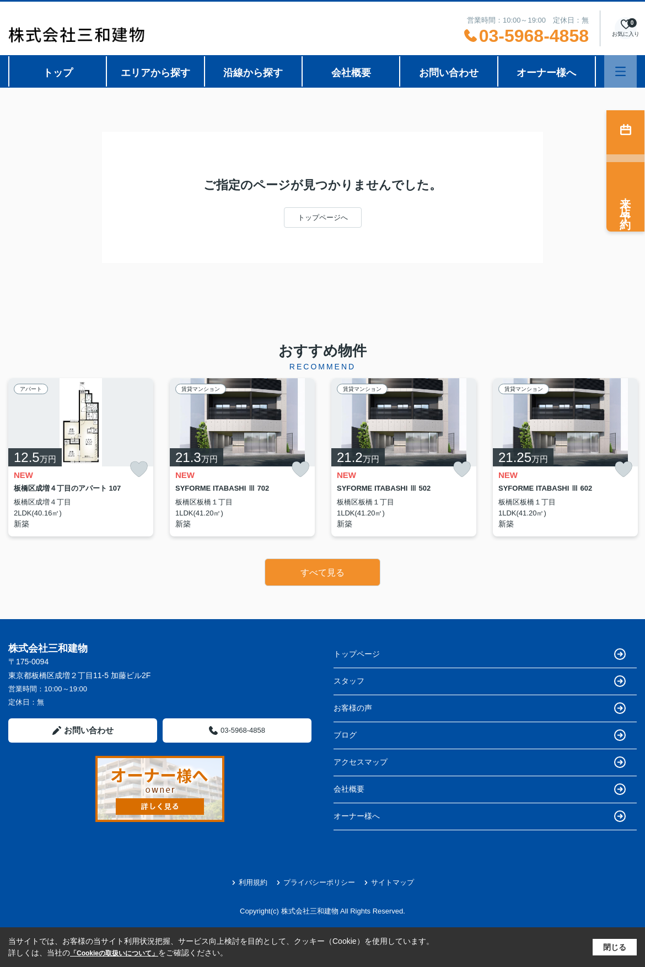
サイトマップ (389, 882)
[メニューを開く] (620, 71)
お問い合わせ (449, 72)
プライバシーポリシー (315, 882)
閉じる (614, 947)
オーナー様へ (546, 72)
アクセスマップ (480, 762)
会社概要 (351, 72)
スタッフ (480, 681)
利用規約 (249, 882)
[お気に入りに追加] (139, 469)
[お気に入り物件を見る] (625, 28)
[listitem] (81, 457)
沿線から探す (253, 72)
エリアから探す (155, 72)
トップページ (480, 654)
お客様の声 (480, 708)
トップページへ (323, 217)
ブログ (480, 735)
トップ (58, 72)
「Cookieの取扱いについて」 (114, 953)
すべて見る (322, 572)
